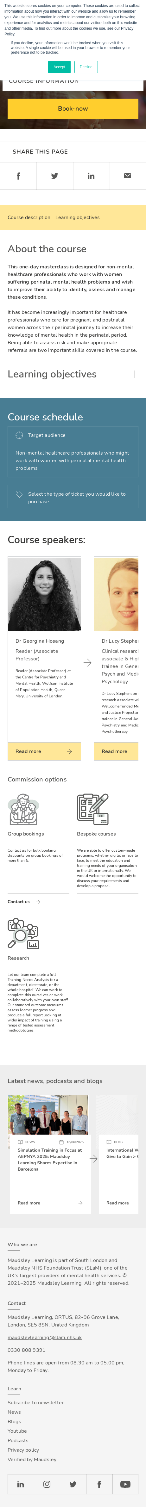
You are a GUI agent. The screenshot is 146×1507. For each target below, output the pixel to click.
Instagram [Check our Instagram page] (47, 1484)
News (14, 1412)
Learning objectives (77, 217)
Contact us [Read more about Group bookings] (19, 902)
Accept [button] (59, 67)
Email (128, 176)
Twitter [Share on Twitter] (54, 176)
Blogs (14, 1421)
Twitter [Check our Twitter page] (73, 1484)
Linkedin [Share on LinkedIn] (91, 176)
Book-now (73, 108)
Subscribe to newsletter (36, 1402)
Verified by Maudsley (32, 1459)
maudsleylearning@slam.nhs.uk (45, 1337)
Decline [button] (86, 67)
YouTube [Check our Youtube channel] (125, 1484)
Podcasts (18, 1440)
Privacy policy (23, 1450)
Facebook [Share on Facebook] (18, 176)
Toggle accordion (134, 249)
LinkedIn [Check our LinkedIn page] (21, 1484)
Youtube (17, 1431)
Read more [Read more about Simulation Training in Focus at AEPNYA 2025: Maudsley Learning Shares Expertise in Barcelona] (29, 1203)
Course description (29, 217)
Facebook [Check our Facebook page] (99, 1484)
